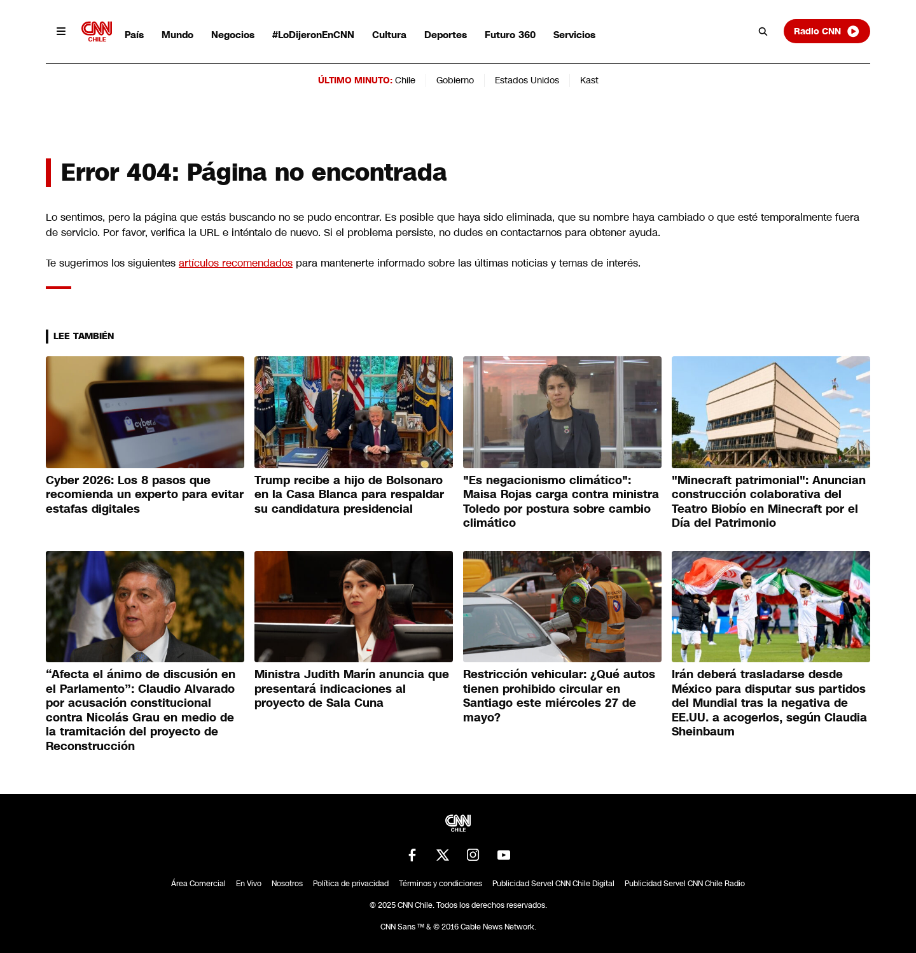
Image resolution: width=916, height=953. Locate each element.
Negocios (232, 34)
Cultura (389, 34)
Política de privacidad (351, 884)
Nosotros (287, 884)
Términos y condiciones (440, 884)
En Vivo (248, 884)
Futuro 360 (510, 34)
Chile (405, 80)
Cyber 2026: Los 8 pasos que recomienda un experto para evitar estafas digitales (145, 494)
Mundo (177, 34)
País (134, 34)
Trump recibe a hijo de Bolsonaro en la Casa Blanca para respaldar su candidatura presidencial (349, 494)
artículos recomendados (236, 263)
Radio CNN (827, 31)
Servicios (574, 34)
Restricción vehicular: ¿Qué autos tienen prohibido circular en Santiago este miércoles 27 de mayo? (559, 696)
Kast (589, 80)
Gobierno (455, 80)
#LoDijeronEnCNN (313, 34)
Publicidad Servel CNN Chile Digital (553, 884)
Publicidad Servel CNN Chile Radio (685, 884)
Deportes (445, 34)
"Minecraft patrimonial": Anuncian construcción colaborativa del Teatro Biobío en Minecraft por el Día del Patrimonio (769, 502)
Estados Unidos (527, 80)
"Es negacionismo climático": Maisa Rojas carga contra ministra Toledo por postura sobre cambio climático (561, 502)
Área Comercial (198, 884)
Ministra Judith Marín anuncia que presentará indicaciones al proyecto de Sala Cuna (351, 688)
